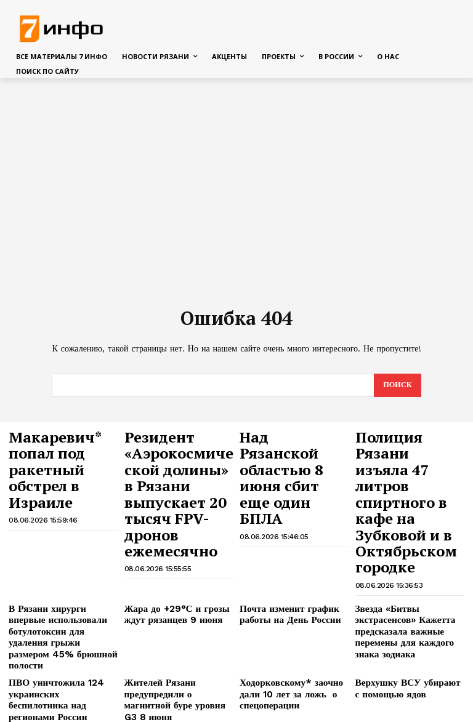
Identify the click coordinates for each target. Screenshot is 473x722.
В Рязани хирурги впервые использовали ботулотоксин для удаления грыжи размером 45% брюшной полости (59, 548)
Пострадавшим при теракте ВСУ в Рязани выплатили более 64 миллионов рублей (175, 628)
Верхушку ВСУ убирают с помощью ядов (402, 588)
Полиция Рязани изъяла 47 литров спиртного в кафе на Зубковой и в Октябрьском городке (404, 462)
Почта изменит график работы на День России (282, 534)
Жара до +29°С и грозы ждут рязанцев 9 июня (169, 534)
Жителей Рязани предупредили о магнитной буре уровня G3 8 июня (174, 593)
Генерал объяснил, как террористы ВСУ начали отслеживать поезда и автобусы (285, 633)
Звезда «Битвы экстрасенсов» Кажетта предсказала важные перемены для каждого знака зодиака (409, 544)
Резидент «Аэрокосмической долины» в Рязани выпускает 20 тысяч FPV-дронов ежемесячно (177, 462)
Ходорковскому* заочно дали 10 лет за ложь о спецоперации (293, 593)
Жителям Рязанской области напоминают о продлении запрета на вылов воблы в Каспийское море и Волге (177, 678)
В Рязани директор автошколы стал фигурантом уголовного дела (409, 628)
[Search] (397, 385)
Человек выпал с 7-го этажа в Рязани (292, 668)
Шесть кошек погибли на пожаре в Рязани (55, 668)
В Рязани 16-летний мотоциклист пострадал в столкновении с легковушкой (62, 628)
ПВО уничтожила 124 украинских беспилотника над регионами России (57, 593)
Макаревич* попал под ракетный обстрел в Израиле (59, 445)
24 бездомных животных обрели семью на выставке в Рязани (408, 673)
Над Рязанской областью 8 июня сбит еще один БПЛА (287, 451)
